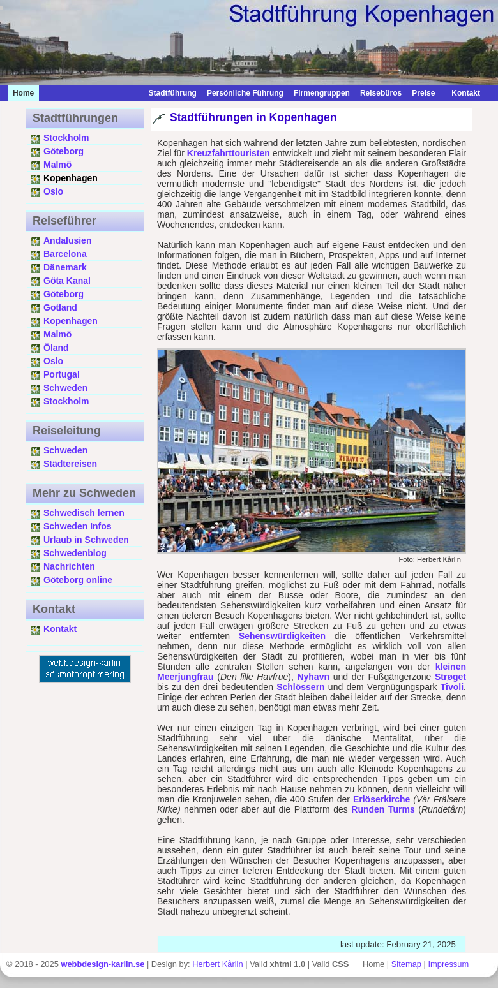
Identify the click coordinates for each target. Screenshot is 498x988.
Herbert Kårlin (217, 964)
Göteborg (63, 151)
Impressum (448, 964)
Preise (423, 93)
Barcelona (65, 254)
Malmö (57, 164)
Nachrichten (69, 566)
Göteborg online (77, 580)
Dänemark (65, 267)
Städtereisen (70, 464)
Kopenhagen (70, 321)
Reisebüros (381, 93)
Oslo (53, 191)
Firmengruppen (322, 93)
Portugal (61, 374)
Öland (56, 348)
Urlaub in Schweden (86, 540)
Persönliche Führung (245, 93)
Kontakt (462, 93)
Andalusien (67, 240)
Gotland (60, 307)
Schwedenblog (75, 553)
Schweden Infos (77, 526)
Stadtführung (173, 93)
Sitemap (406, 964)
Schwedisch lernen (83, 513)
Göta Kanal (67, 281)
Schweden (65, 388)
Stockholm (66, 138)
